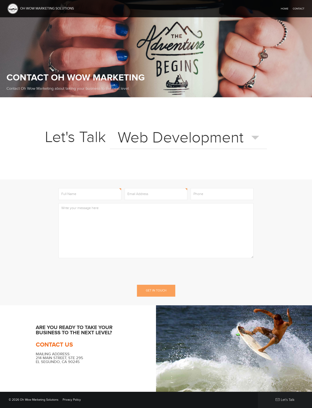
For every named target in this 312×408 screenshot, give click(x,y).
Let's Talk (284, 399)
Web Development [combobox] (181, 138)
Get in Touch (156, 290)
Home (284, 8)
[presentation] (156, 270)
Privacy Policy (72, 400)
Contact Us (54, 345)
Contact (298, 8)
